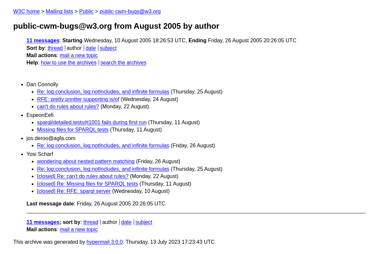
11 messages (43, 40)
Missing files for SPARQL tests (73, 129)
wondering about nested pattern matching (85, 161)
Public (86, 11)
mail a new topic (79, 55)
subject (108, 48)
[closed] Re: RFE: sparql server (74, 191)
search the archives (124, 62)
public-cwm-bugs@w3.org (130, 11)
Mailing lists (59, 11)
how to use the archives (69, 62)
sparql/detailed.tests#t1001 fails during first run (92, 122)
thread (55, 48)
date (90, 48)
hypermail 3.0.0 (104, 242)
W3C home (26, 11)
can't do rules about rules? (68, 106)
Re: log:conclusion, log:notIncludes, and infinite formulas (103, 91)
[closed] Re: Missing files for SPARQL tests (87, 184)
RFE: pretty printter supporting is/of (78, 99)
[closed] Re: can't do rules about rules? (82, 176)
